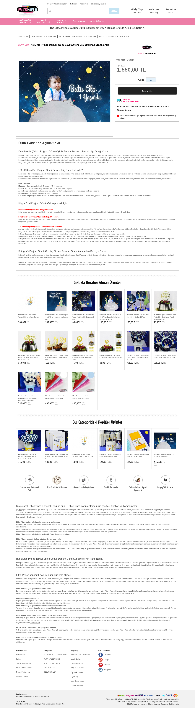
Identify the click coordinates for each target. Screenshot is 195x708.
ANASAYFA (23, 36)
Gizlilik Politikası (77, 663)
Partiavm (20, 510)
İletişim (18, 659)
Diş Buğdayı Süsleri (98, 4)
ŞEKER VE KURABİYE (61, 21)
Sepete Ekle (147, 91)
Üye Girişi (74, 677)
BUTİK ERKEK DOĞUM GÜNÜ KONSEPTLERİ (77, 36)
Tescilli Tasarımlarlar (23, 663)
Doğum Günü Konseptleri (57, 4)
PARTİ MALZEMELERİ (43, 21)
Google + (107, 660)
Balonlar (73, 4)
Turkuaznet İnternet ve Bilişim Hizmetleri (145, 704)
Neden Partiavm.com (23, 672)
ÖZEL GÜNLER (79, 21)
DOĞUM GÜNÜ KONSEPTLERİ (25, 21)
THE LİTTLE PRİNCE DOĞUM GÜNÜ (114, 36)
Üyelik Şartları (76, 659)
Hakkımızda (20, 655)
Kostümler (84, 4)
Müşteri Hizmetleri (77, 668)
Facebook (107, 655)
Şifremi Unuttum (77, 685)
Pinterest (107, 665)
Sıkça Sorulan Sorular (24, 668)
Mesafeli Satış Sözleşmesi (80, 655)
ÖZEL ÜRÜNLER (97, 21)
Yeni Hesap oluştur (77, 681)
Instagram (107, 670)
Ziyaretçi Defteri (22, 676)
